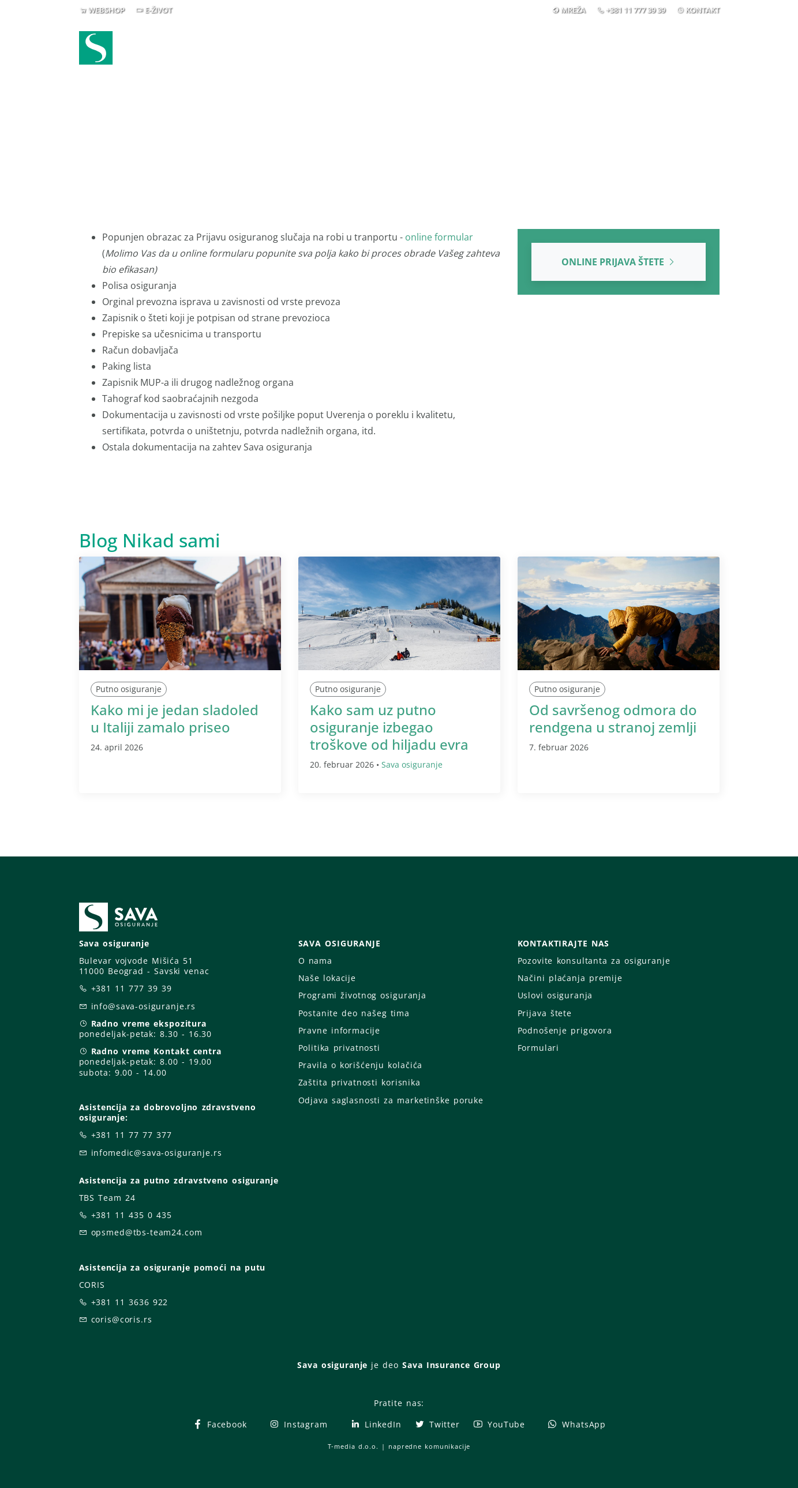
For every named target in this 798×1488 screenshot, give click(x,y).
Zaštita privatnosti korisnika (359, 1082)
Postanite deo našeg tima (354, 1013)
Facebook (219, 1424)
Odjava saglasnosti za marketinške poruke (391, 1100)
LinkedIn (376, 1424)
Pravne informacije (339, 1030)
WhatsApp (576, 1424)
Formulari (539, 1047)
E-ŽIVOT (158, 10)
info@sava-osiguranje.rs (143, 1006)
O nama (315, 960)
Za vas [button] (641, 51)
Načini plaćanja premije (570, 977)
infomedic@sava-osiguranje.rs (156, 1152)
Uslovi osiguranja (555, 995)
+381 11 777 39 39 (635, 10)
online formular (439, 237)
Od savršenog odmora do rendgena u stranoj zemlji (613, 718)
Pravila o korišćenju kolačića (360, 1064)
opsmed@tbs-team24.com (147, 1232)
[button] (700, 51)
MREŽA (573, 10)
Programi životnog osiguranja (362, 995)
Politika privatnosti (339, 1047)
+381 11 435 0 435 (131, 1214)
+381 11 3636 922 (129, 1302)
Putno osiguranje (129, 688)
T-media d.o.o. (353, 1446)
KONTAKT (702, 10)
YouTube (499, 1424)
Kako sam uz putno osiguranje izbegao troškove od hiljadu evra (389, 727)
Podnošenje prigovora (565, 1030)
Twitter (437, 1424)
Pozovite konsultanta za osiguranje (594, 960)
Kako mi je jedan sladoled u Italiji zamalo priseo (174, 718)
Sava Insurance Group (451, 1364)
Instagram (298, 1424)
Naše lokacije (327, 977)
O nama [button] (571, 51)
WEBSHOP (106, 10)
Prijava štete (495, 51)
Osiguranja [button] (397, 51)
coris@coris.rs (121, 1319)
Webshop (321, 51)
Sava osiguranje (412, 764)
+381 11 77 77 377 (131, 1134)
